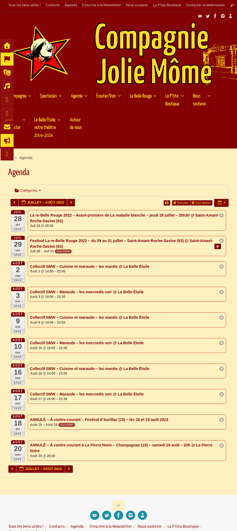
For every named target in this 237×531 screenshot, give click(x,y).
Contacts (53, 5)
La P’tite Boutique (167, 5)
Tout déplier (201, 202)
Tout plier (181, 202)
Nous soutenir (137, 5)
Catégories (28, 190)
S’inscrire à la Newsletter (101, 5)
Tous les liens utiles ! (24, 5)
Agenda (71, 5)
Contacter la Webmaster (205, 5)
